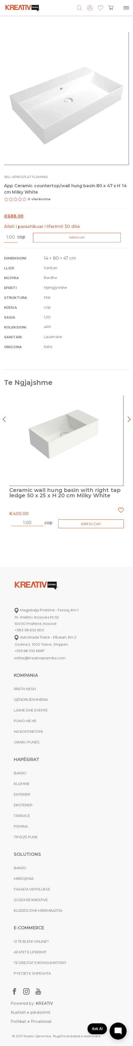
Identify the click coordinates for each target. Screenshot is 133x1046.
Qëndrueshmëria (31, 699)
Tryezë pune (26, 837)
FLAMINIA (40, 177)
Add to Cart (91, 524)
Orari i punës (27, 742)
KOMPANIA (26, 675)
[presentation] (4, 420)
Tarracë (22, 815)
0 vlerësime (39, 199)
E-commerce (29, 927)
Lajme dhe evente (31, 710)
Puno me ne (25, 721)
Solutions (27, 854)
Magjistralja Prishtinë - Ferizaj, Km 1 (46, 610)
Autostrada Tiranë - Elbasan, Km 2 (45, 637)
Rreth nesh (25, 689)
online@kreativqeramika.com (39, 658)
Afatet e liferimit (30, 952)
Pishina (21, 826)
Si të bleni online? (31, 941)
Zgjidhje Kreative (31, 900)
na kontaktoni (28, 731)
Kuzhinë (22, 784)
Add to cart (78, 237)
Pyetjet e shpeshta (32, 973)
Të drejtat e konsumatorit (40, 962)
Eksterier (23, 805)
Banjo (20, 773)
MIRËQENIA (24, 878)
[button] (100, 8)
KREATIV (44, 1003)
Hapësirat (26, 759)
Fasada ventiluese (32, 889)
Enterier (22, 794)
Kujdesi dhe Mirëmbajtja (38, 910)
